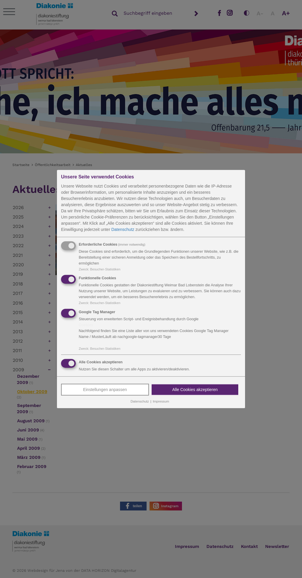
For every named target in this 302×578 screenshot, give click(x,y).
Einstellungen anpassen (105, 389)
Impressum (161, 401)
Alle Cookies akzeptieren (195, 389)
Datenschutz (122, 229)
